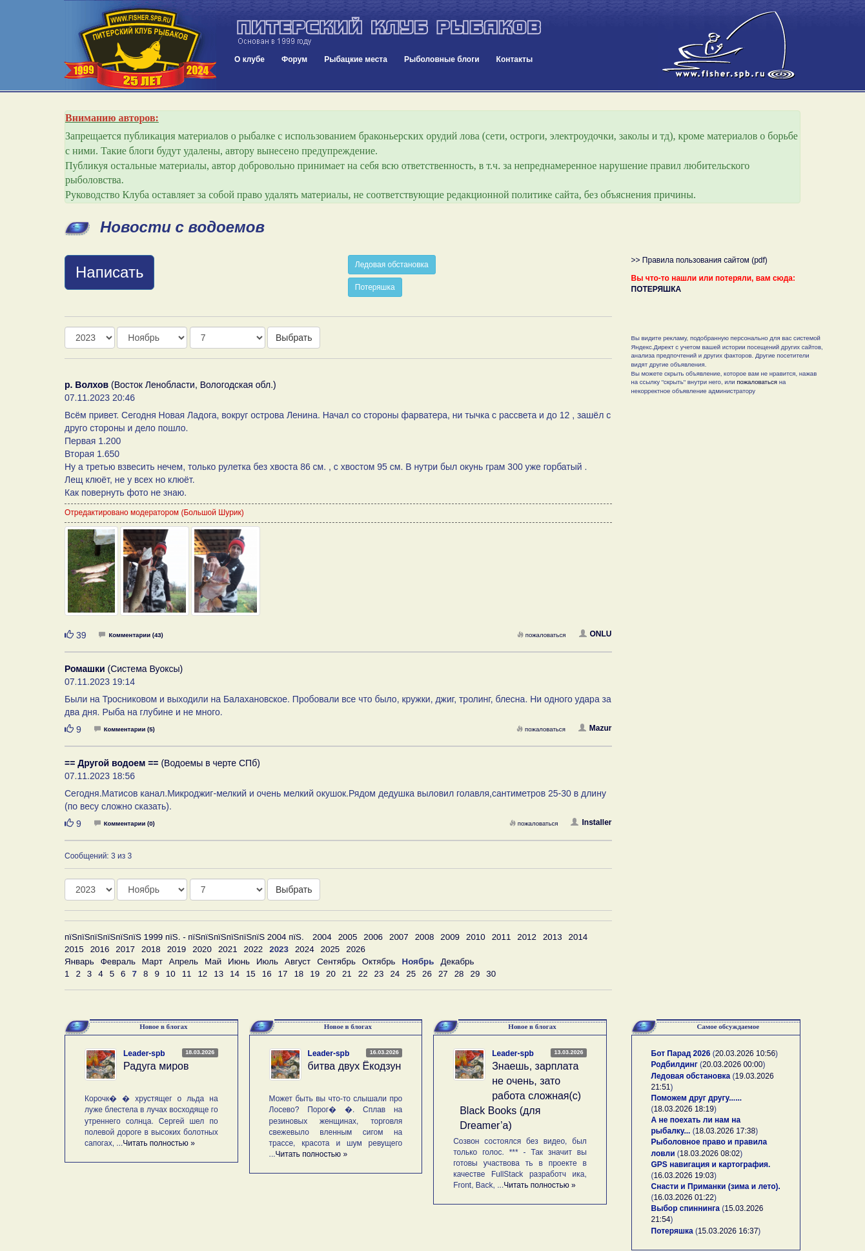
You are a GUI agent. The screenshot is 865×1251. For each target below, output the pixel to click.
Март (152, 961)
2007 (399, 937)
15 (251, 974)
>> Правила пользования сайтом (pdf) (699, 260)
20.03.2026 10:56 (745, 1053)
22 (363, 974)
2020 (202, 949)
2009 (450, 937)
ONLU (595, 633)
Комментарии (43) (131, 634)
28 (459, 974)
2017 (125, 949)
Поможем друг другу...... (696, 1098)
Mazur (595, 728)
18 (298, 974)
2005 (348, 937)
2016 (100, 949)
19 (315, 974)
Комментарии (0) (124, 823)
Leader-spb (144, 1053)
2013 (552, 937)
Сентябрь (336, 961)
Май (213, 961)
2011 (501, 937)
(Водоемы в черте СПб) (162, 763)
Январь (79, 961)
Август (297, 961)
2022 (253, 949)
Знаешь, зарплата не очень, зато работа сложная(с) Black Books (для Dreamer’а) (520, 1095)
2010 (475, 937)
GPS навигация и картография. (711, 1164)
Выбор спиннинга (685, 1208)
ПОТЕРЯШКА (656, 289)
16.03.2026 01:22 (684, 1197)
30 (491, 974)
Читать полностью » (159, 1143)
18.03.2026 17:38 (725, 1130)
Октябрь (379, 961)
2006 (373, 937)
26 (427, 974)
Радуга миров (155, 1066)
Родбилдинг (674, 1064)
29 (475, 974)
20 (331, 974)
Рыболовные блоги (442, 59)
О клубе (249, 59)
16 (267, 974)
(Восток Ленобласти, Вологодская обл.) (170, 385)
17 (283, 974)
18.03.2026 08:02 (710, 1153)
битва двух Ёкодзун (355, 1066)
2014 (578, 937)
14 (234, 974)
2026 (355, 949)
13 (218, 974)
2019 (177, 949)
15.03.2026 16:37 (728, 1231)
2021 (228, 949)
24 (395, 974)
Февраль (118, 961)
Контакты (514, 59)
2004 (322, 937)
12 (202, 974)
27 (443, 974)
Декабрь (457, 961)
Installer (591, 822)
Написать (109, 272)
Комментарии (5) (124, 729)
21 (347, 974)
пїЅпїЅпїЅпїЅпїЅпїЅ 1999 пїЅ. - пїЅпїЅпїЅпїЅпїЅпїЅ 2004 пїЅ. (184, 937)
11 (187, 974)
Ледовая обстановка (392, 264)
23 (379, 974)
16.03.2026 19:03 (684, 1175)
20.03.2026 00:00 (732, 1064)
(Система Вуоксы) (124, 669)
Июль (267, 961)
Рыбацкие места (355, 59)
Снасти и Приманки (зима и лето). (715, 1186)
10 (171, 974)
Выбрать (294, 337)
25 (411, 974)
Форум (294, 59)
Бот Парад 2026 (681, 1053)
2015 (74, 949)
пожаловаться (541, 634)
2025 (330, 949)
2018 (151, 949)
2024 (304, 949)
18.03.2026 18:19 (684, 1109)
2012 (526, 937)
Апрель (183, 961)
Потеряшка (375, 287)
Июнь (239, 961)
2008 (424, 937)
